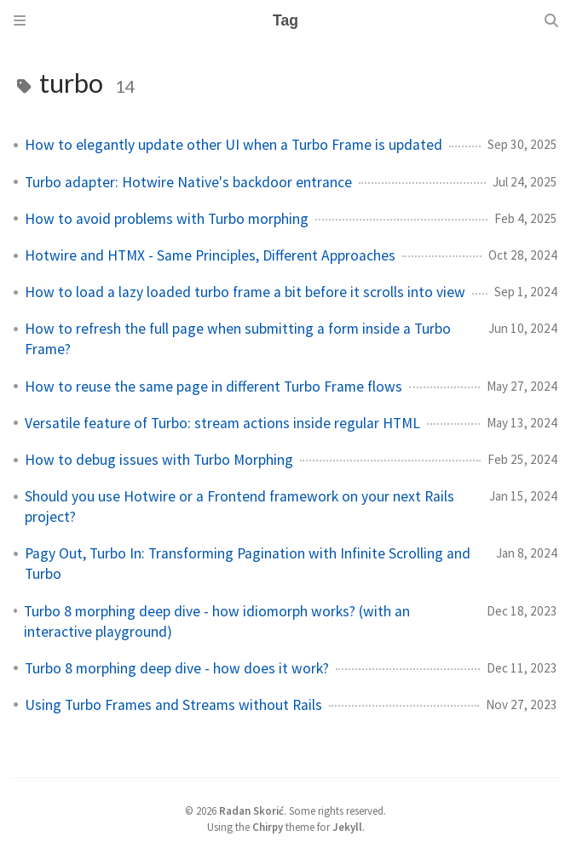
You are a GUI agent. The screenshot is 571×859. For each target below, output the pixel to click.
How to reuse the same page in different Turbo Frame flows (213, 386)
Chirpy (267, 826)
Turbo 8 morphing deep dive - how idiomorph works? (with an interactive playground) (217, 621)
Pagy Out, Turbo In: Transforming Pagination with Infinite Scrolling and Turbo (247, 563)
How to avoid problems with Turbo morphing (167, 218)
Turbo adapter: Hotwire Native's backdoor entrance (188, 182)
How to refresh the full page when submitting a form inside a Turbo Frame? (238, 338)
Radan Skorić (251, 810)
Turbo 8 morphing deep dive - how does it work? (177, 668)
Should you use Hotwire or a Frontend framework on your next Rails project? (239, 506)
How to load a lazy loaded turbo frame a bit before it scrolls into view (245, 292)
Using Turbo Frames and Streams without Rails (173, 705)
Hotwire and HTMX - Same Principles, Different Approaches (210, 255)
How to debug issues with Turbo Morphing (159, 459)
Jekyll (347, 826)
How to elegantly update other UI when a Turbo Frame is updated (233, 144)
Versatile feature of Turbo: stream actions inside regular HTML (222, 423)
